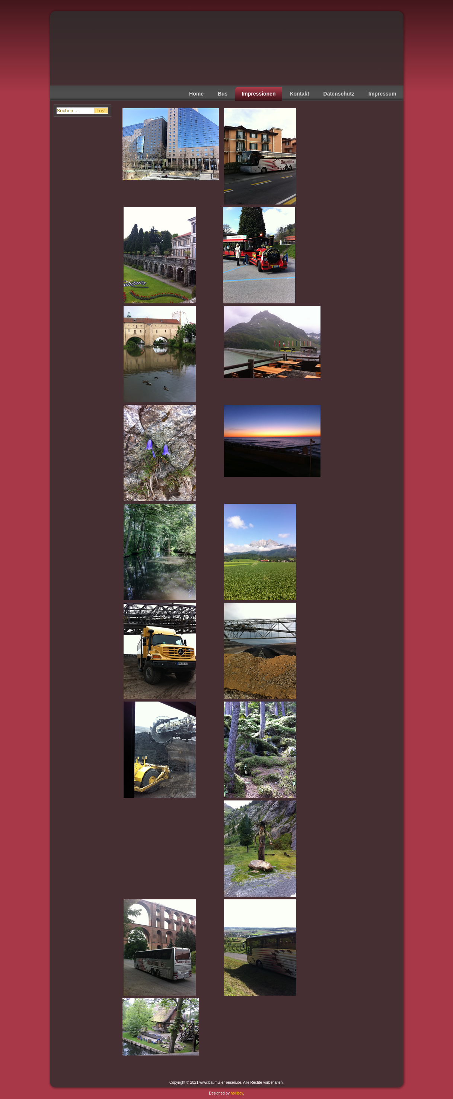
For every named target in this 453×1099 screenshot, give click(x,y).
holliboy (237, 1093)
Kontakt (299, 94)
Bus (222, 94)
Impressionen (258, 94)
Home (196, 94)
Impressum (382, 94)
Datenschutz (338, 94)
